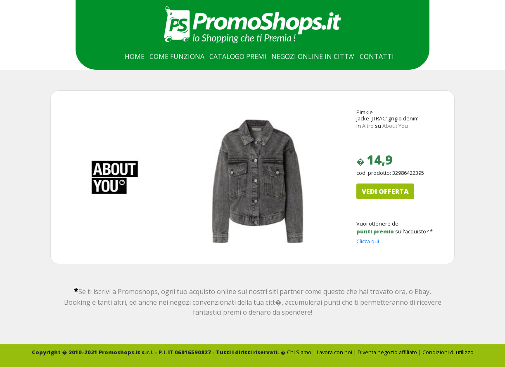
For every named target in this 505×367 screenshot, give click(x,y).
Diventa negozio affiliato (387, 352)
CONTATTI (377, 56)
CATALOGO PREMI (237, 56)
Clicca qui (367, 241)
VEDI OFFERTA (385, 191)
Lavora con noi (334, 352)
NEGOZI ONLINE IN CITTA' (313, 56)
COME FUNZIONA (176, 56)
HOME (135, 56)
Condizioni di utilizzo (448, 352)
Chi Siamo (299, 352)
